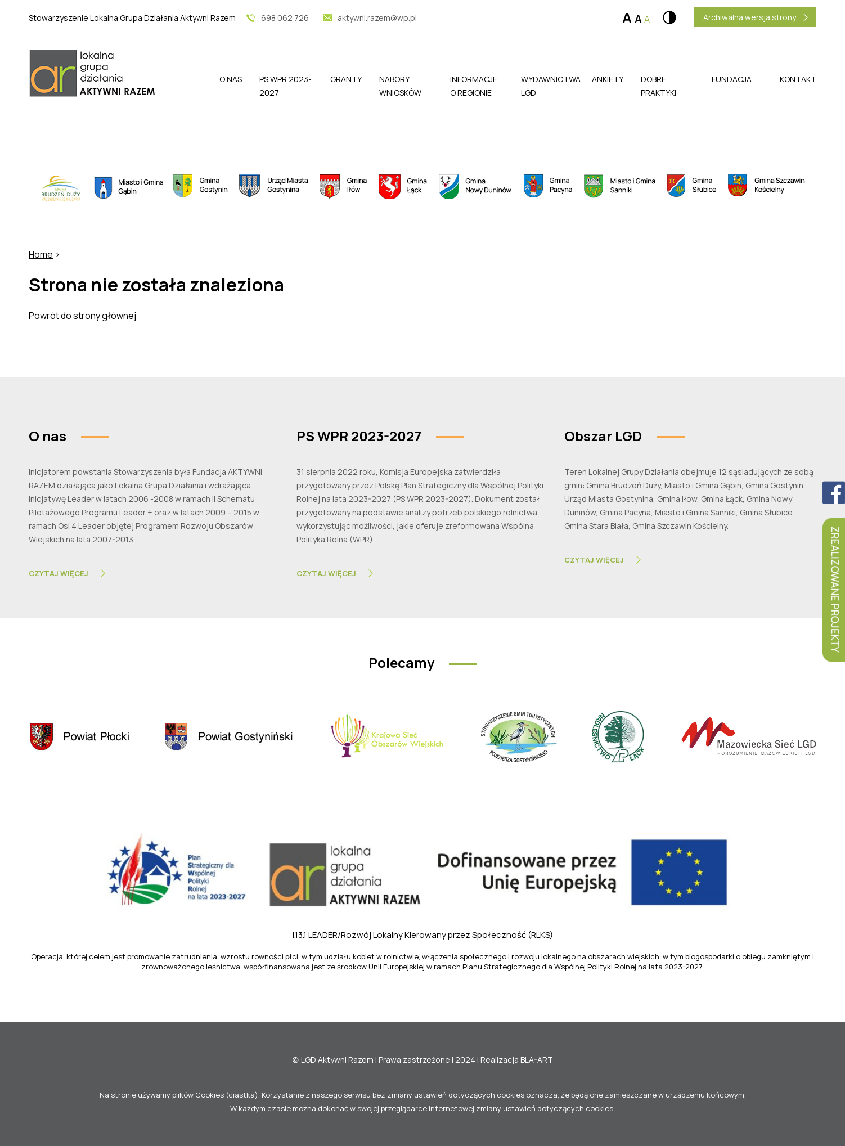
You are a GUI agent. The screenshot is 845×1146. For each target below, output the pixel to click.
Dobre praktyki (658, 86)
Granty (346, 79)
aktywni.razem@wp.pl (377, 17)
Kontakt (798, 79)
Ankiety (607, 79)
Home (41, 254)
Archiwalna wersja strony (749, 17)
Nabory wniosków (400, 86)
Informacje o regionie (473, 86)
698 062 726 (285, 17)
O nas (230, 79)
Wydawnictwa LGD (547, 86)
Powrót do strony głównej (82, 315)
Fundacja (732, 79)
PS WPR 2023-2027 (285, 86)
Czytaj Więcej (58, 573)
